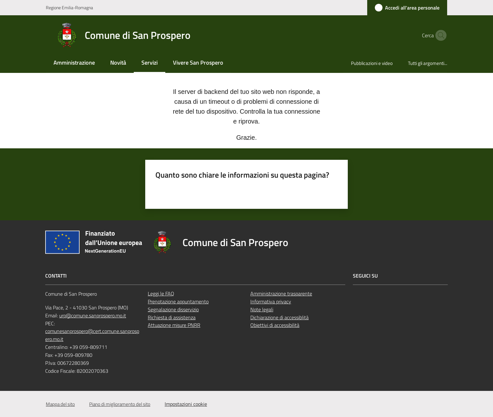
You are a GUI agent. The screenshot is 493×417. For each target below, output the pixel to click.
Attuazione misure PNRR (174, 325)
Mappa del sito (60, 404)
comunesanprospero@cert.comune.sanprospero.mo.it (92, 335)
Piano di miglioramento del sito (119, 404)
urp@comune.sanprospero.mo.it (92, 315)
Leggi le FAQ (161, 293)
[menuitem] (74, 63)
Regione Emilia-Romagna (69, 7)
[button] (439, 35)
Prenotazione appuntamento (178, 301)
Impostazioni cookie (186, 404)
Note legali (261, 309)
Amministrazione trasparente (281, 293)
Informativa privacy (270, 301)
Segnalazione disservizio (173, 309)
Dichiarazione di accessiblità (279, 317)
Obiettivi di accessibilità (274, 325)
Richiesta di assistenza (172, 317)
